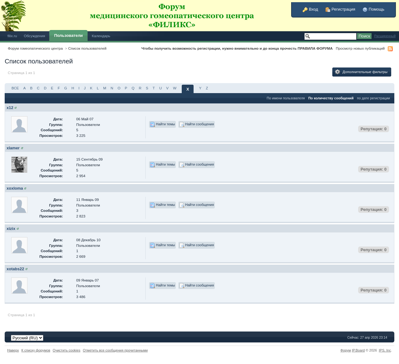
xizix (11, 228)
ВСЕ (15, 88)
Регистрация (340, 9)
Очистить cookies (66, 350)
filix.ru (12, 36)
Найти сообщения (196, 124)
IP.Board (358, 350)
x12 (10, 107)
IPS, (385, 350)
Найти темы (162, 124)
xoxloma (15, 188)
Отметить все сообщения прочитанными (115, 350)
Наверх (13, 350)
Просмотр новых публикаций (360, 48)
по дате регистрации (373, 98)
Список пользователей (87, 48)
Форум (345, 350)
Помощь (373, 9)
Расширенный (385, 36)
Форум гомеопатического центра (35, 48)
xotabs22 (15, 269)
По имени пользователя (286, 98)
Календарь (101, 36)
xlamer (13, 148)
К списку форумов (36, 350)
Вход (310, 9)
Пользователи (68, 35)
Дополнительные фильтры (361, 71)
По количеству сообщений (330, 98)
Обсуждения (34, 36)
